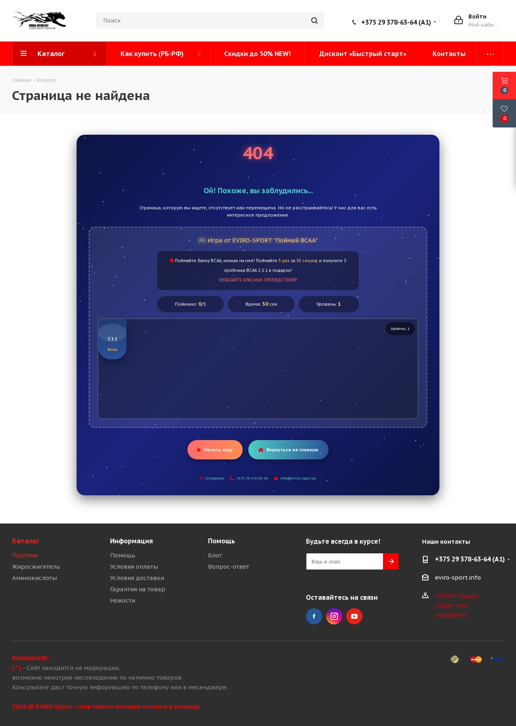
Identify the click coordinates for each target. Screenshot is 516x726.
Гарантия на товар (137, 589)
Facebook (314, 616)
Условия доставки (137, 578)
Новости (122, 600)
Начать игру (215, 450)
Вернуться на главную (288, 450)
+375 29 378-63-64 (249, 478)
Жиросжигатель (36, 566)
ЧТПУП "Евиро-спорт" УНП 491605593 (457, 605)
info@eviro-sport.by (295, 478)
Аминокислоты (34, 578)
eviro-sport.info (458, 577)
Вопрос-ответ (228, 566)
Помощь (122, 555)
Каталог (25, 541)
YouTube (354, 616)
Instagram (212, 478)
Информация (131, 541)
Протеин (25, 555)
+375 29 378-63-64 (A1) (396, 22)
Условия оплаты (134, 566)
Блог (215, 555)
